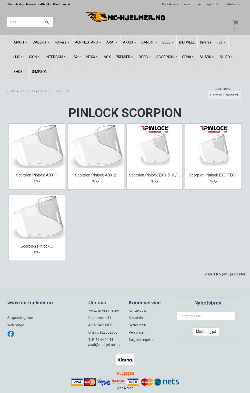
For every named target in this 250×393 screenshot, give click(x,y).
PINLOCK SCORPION (53, 91)
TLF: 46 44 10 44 (100, 340)
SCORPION (27, 91)
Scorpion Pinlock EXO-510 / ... (154, 175)
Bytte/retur (232, 4)
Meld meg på (206, 332)
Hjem (11, 91)
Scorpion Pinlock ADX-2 (95, 175)
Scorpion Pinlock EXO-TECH (213, 175)
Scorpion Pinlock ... (37, 246)
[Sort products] (224, 95)
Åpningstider (192, 4)
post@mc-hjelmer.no (104, 345)
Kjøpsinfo (213, 4)
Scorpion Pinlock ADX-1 (36, 175)
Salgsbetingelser (20, 318)
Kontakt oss (170, 4)
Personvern (138, 332)
